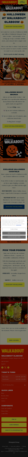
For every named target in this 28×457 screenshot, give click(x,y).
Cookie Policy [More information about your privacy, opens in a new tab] (18, 225)
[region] (14, 228)
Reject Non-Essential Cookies (14, 233)
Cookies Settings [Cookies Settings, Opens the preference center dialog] (14, 229)
